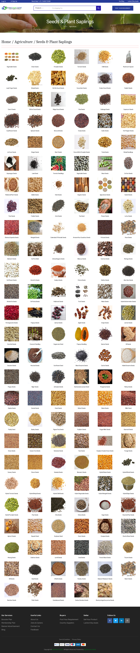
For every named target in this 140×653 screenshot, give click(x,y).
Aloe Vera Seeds (128, 280)
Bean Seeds (105, 173)
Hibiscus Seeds (81, 258)
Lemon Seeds (128, 322)
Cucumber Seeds (82, 88)
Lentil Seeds (58, 557)
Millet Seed (128, 408)
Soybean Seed (58, 536)
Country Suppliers (67, 623)
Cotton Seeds (128, 173)
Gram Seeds (81, 536)
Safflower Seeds (12, 280)
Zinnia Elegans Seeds (58, 258)
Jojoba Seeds (12, 408)
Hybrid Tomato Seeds (11, 493)
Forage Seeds (128, 451)
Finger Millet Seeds (105, 429)
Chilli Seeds (105, 66)
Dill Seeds (11, 579)
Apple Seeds (81, 322)
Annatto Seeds (35, 280)
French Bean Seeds (105, 557)
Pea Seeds (82, 109)
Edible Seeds (35, 195)
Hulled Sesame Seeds (128, 365)
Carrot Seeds (12, 109)
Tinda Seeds (105, 152)
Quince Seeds (105, 344)
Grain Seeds (58, 408)
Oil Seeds (128, 344)
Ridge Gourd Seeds (58, 109)
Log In (3, 1)
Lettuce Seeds (11, 152)
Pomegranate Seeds (12, 322)
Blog (3, 629)
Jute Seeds (58, 216)
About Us (34, 619)
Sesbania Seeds (58, 451)
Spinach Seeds (35, 130)
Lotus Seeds (128, 216)
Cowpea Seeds (105, 536)
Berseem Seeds (81, 472)
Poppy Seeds (12, 387)
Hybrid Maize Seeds (105, 472)
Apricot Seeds (12, 536)
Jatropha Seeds (58, 387)
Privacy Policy (76, 639)
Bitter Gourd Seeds (35, 109)
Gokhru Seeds (105, 280)
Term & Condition (64, 639)
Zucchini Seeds (11, 344)
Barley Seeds (35, 429)
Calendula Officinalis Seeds (58, 237)
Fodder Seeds (35, 216)
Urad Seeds (81, 557)
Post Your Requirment (122, 8)
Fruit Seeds (81, 301)
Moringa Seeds (128, 258)
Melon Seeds (105, 301)
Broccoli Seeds (58, 130)
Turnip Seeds (81, 130)
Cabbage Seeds (105, 109)
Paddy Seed (11, 429)
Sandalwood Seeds (58, 600)
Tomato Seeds (81, 66)
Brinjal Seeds (35, 88)
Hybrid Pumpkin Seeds (11, 515)
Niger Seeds (35, 387)
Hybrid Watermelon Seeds (128, 301)
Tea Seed (81, 216)
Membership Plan (8, 623)
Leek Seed (35, 173)
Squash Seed (35, 536)
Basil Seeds (35, 579)
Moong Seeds (12, 557)
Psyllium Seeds (81, 429)
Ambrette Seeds (12, 301)
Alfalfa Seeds (58, 579)
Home (6, 41)
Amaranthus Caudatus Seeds (81, 237)
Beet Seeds (58, 152)
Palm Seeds (35, 600)
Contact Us (35, 626)
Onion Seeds (35, 66)
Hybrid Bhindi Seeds (128, 472)
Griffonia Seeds (35, 301)
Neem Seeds (128, 579)
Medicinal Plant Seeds (11, 195)
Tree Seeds (11, 216)
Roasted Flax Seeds (128, 515)
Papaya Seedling (82, 344)
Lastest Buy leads (91, 623)
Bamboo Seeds (11, 600)
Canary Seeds (12, 472)
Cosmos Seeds (105, 258)
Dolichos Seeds (35, 557)
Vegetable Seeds (12, 66)
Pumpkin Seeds (58, 66)
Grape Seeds (105, 322)
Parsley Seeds (82, 579)
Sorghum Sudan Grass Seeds (105, 451)
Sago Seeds (105, 515)
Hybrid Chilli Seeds (58, 493)
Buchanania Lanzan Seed (81, 387)
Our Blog (121, 1)
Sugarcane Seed (58, 344)
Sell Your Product (90, 619)
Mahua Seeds (128, 387)
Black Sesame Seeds (82, 365)
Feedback (35, 629)
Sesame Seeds (11, 365)
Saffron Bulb (35, 258)
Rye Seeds (82, 451)
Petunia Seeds (105, 237)
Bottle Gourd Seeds (58, 88)
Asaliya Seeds (58, 280)
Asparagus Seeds (12, 173)
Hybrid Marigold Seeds (105, 493)
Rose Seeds (128, 237)
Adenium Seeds (11, 258)
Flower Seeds (105, 216)
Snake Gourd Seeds (105, 88)
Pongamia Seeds (105, 387)
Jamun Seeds (58, 322)
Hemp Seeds (81, 515)
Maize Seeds (105, 408)
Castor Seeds (105, 365)
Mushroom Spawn (128, 66)
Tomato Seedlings (58, 173)
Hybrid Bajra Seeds (128, 493)
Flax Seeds (35, 515)
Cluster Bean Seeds (128, 536)
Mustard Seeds (35, 365)
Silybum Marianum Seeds (105, 579)
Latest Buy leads (133, 1)
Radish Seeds (128, 88)
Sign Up (14, 1)
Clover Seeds (35, 472)
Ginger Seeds (35, 152)
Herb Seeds (58, 195)
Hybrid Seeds (128, 195)
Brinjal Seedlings (128, 152)
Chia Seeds (58, 515)
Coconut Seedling (35, 344)
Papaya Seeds (35, 322)
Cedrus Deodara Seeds (81, 600)
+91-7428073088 (44, 1)
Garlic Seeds (105, 130)
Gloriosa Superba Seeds (12, 237)
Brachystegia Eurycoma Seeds (105, 600)
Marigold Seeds (35, 237)
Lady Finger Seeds (11, 88)
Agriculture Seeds (105, 195)
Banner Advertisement (10, 626)
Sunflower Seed (58, 365)
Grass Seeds (11, 451)
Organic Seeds (81, 195)
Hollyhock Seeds (58, 301)
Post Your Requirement (69, 619)
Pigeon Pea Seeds (58, 429)
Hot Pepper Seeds (128, 130)
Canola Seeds (35, 408)
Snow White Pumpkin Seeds (82, 152)
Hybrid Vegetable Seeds (82, 493)
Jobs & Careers (37, 623)
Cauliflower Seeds (11, 130)
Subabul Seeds (58, 472)
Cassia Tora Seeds (35, 451)
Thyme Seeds (128, 557)
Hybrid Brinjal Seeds (35, 493)
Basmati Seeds (128, 429)
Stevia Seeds (82, 280)
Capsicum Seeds (128, 109)
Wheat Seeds (82, 408)
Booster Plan (6, 619)
